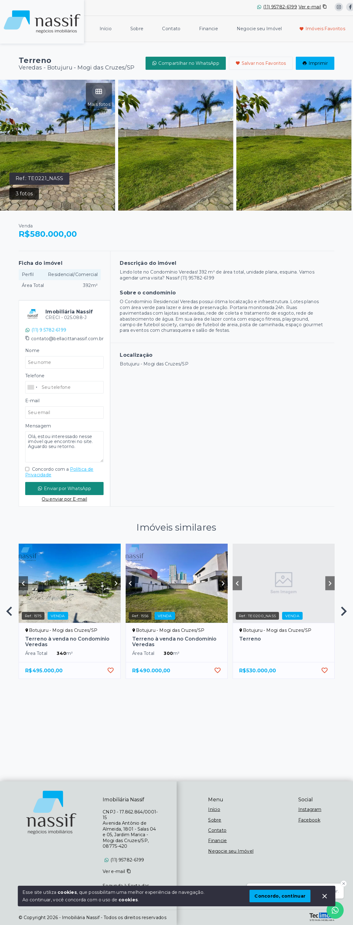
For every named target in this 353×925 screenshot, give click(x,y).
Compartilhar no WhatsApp (185, 63)
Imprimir (315, 63)
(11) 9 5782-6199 (45, 330)
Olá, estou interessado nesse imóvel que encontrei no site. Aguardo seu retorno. (64, 446)
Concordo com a (59, 472)
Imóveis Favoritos (322, 28)
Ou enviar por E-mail (64, 499)
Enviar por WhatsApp (64, 488)
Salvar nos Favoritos (260, 63)
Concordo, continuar (279, 896)
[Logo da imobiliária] (42, 21)
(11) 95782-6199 (280, 7)
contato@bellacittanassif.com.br (67, 338)
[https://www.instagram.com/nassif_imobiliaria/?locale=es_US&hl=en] (339, 7)
